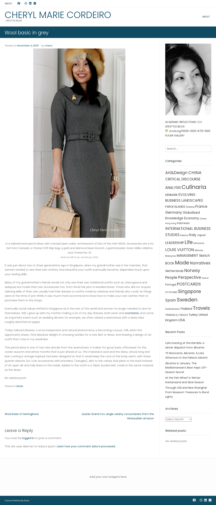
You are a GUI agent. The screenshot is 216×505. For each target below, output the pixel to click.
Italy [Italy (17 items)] (192, 234)
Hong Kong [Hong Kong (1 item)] (170, 223)
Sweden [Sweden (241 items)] (187, 299)
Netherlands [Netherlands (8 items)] (174, 271)
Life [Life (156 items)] (189, 242)
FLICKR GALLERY (175, 135)
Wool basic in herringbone (22, 414)
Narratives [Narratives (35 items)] (200, 263)
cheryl (48, 45)
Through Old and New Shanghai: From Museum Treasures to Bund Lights (187, 392)
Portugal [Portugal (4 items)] (170, 284)
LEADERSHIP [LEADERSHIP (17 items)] (174, 242)
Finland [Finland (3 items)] (190, 207)
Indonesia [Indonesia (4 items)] (183, 223)
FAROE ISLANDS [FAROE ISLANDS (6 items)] (175, 207)
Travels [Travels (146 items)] (201, 308)
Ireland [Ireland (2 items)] (184, 235)
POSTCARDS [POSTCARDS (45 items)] (189, 284)
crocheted (132, 313)
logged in (28, 438)
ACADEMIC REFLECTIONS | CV (183, 122)
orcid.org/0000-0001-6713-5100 (187, 131)
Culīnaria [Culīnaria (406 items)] (194, 187)
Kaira (26, 500)
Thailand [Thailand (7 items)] (186, 309)
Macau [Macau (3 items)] (199, 250)
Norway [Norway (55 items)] (192, 270)
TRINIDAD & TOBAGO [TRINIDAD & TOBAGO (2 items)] (176, 314)
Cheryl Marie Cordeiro (58, 15)
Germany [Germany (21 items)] (173, 212)
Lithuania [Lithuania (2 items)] (198, 243)
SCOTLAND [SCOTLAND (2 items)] (171, 292)
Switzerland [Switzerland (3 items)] (172, 309)
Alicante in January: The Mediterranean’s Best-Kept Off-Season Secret (186, 367)
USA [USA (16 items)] (181, 320)
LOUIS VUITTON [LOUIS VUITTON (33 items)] (179, 249)
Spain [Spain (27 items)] (170, 300)
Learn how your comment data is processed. (86, 446)
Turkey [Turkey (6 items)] (193, 315)
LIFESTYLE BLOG (175, 126)
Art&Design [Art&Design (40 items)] (176, 172)
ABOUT (8, 3)
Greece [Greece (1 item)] (203, 218)
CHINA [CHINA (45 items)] (195, 173)
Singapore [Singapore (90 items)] (189, 291)
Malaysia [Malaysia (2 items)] (170, 255)
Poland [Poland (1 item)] (205, 278)
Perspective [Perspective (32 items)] (189, 277)
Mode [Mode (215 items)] (182, 262)
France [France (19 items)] (201, 206)
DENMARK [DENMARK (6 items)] (171, 195)
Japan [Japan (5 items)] (201, 235)
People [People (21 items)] (171, 277)
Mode (19, 386)
